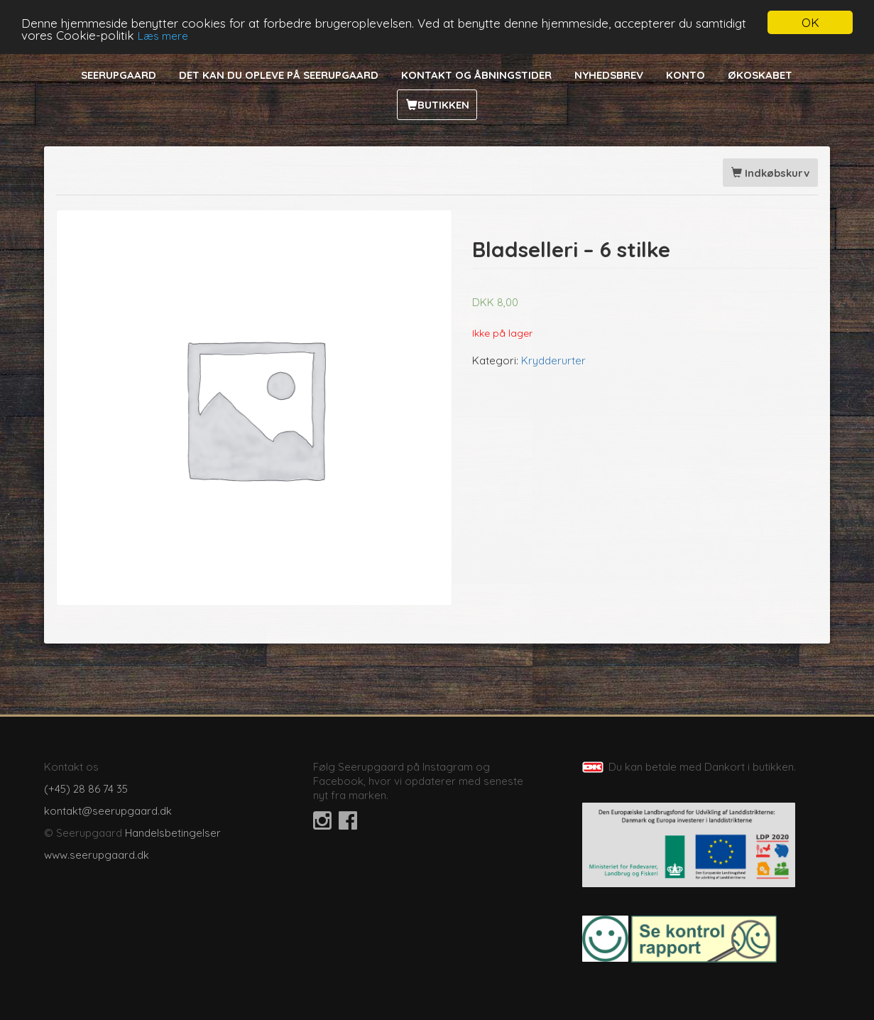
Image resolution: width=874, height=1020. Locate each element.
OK (810, 22)
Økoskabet (760, 75)
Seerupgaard (118, 75)
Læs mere (163, 36)
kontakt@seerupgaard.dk (108, 811)
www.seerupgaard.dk (96, 855)
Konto (685, 75)
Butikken (443, 105)
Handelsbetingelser (173, 833)
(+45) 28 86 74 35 (86, 789)
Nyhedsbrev (608, 75)
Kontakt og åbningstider (476, 75)
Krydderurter (553, 360)
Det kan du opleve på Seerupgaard (278, 75)
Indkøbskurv (770, 173)
